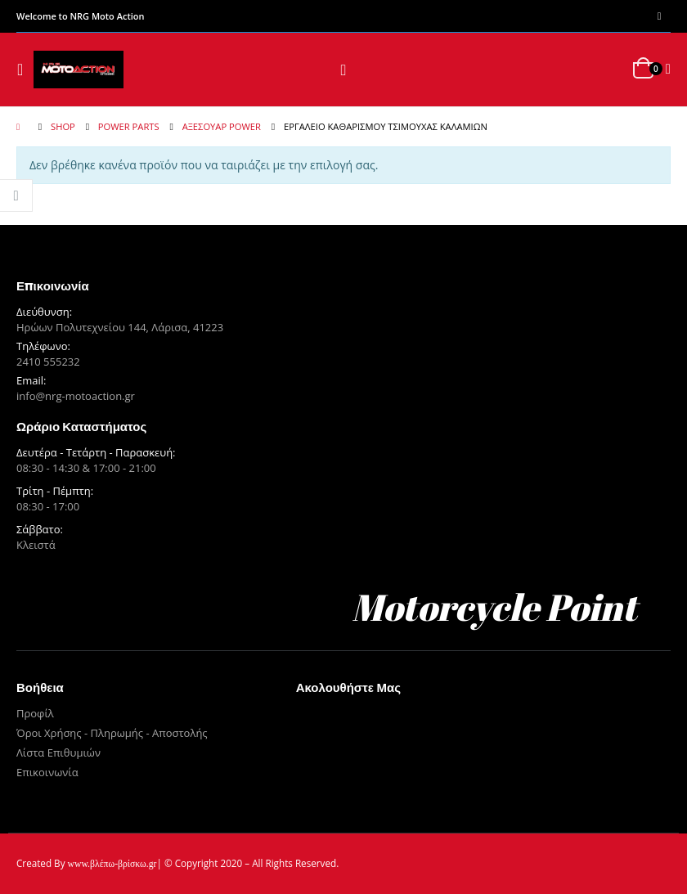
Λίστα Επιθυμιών (58, 752)
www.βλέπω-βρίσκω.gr (112, 864)
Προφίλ (35, 713)
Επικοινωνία (47, 772)
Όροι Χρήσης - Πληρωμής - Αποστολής (112, 733)
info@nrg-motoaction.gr (75, 396)
